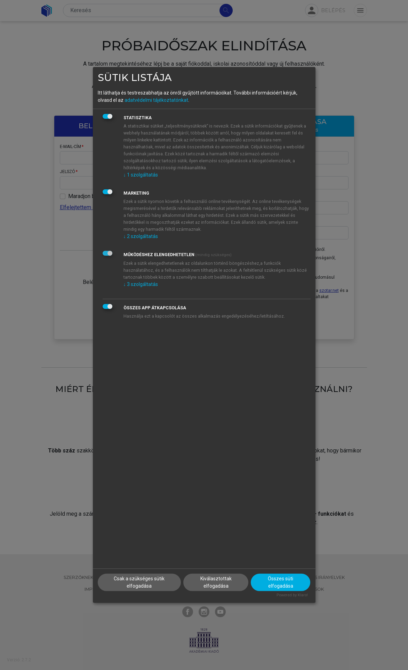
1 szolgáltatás (140, 174)
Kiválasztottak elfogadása (216, 581)
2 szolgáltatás (140, 236)
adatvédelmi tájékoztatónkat (156, 100)
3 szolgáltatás (140, 284)
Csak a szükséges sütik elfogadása (139, 581)
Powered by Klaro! (292, 595)
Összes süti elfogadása (280, 581)
